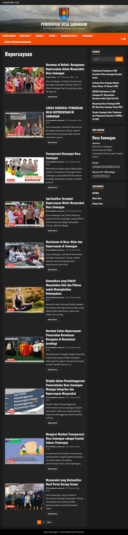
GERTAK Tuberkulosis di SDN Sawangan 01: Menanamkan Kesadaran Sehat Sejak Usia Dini (105, 95)
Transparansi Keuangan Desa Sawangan (24, 170)
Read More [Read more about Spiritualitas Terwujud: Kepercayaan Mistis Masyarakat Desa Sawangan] (53, 231)
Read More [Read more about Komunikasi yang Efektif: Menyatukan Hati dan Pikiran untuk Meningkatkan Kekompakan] (53, 320)
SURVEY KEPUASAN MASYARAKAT (17, 41)
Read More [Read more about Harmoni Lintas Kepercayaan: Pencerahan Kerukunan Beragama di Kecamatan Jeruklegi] (53, 370)
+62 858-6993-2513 (101, 175)
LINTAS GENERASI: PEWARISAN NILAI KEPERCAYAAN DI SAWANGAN (24, 125)
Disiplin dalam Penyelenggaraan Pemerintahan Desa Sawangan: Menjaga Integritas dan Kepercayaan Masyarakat (24, 402)
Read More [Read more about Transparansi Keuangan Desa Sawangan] (53, 188)
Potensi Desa (97, 203)
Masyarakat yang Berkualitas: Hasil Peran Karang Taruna (24, 497)
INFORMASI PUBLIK (69, 35)
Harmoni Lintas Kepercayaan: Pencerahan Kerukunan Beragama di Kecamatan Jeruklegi (24, 350)
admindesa (52, 77)
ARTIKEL (11, 90)
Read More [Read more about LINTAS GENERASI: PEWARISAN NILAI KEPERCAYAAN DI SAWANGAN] (53, 143)
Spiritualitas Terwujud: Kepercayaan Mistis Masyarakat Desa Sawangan (24, 214)
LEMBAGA (39, 35)
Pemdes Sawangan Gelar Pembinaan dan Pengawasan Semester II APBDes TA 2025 (107, 116)
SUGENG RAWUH (9, 35)
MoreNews (66, 532)
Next (49, 522)
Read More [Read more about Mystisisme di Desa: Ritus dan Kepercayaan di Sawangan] (53, 270)
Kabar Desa (97, 198)
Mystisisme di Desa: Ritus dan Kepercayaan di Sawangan (24, 255)
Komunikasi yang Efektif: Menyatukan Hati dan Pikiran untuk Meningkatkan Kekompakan (24, 300)
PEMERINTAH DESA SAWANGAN (64, 24)
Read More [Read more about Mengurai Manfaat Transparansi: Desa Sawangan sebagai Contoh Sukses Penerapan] (53, 469)
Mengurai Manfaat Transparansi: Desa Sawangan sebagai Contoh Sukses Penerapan (24, 451)
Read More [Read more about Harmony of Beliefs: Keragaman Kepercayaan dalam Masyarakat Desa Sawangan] (53, 97)
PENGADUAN (87, 35)
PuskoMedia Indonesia (56, 120)
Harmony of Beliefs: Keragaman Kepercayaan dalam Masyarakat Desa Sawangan (24, 80)
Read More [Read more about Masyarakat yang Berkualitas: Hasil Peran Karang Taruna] (53, 514)
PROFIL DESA (24, 35)
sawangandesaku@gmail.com (106, 166)
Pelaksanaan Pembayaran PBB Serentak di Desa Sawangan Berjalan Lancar (107, 74)
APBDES (52, 35)
